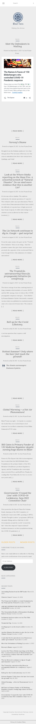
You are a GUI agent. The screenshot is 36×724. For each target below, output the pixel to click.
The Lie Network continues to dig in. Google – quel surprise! (17, 232)
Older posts (8, 542)
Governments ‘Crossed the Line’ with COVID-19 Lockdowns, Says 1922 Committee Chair (17, 496)
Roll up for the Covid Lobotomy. (17, 323)
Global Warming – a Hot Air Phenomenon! (17, 411)
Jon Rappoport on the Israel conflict (13, 627)
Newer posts (27, 542)
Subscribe (8, 567)
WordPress (21, 714)
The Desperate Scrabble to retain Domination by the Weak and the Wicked (17, 602)
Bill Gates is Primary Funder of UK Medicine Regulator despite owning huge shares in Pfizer (18, 447)
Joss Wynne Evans (26, 146)
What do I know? (6, 597)
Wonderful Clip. (6, 623)
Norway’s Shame (17, 142)
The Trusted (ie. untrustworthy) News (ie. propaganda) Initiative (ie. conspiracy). (17, 274)
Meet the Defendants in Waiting (17, 45)
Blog (17, 39)
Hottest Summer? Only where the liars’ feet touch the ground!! (17, 354)
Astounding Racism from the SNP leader (14, 592)
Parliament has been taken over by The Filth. (15, 617)
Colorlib (31, 712)
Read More (17, 131)
